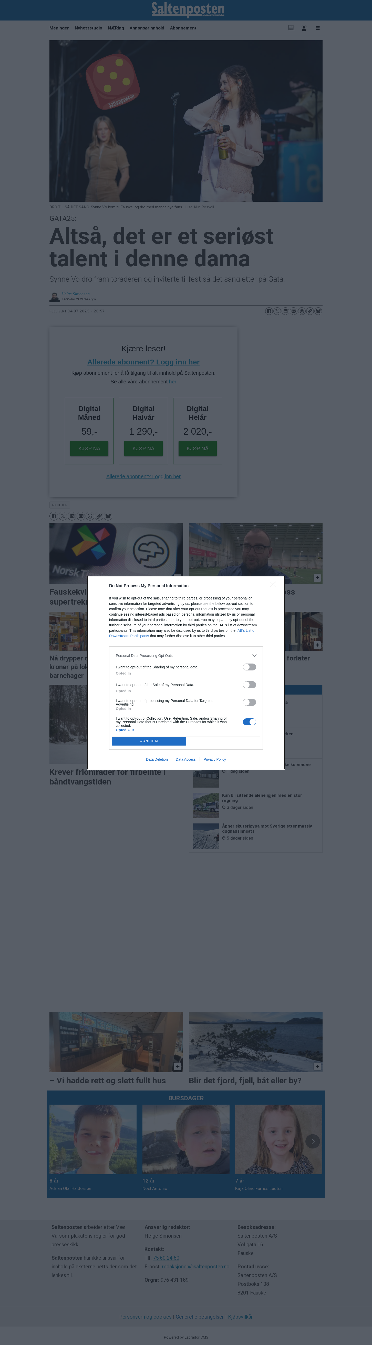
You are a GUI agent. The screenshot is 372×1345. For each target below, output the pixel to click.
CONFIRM (149, 741)
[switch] (249, 667)
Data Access (186, 759)
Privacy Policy (215, 759)
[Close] (275, 586)
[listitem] (186, 655)
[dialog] (186, 672)
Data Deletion (157, 759)
